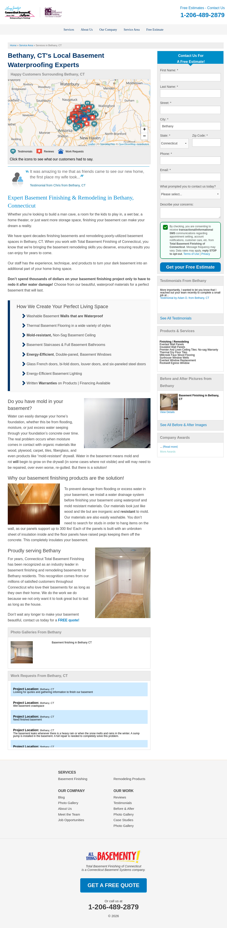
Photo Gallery (68, 803)
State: (165, 135)
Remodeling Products (129, 779)
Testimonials (123, 803)
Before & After (124, 808)
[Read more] (170, 446)
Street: (165, 103)
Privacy (205, 253)
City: (164, 119)
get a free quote (113, 885)
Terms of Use (191, 253)
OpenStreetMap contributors (134, 144)
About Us (65, 808)
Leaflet (91, 144)
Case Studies (123, 820)
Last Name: (169, 86)
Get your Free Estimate (190, 267)
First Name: (169, 70)
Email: (165, 170)
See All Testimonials (176, 318)
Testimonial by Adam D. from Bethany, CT (184, 297)
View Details (167, 412)
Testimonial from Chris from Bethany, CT (58, 185)
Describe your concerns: (177, 204)
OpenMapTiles (107, 144)
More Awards (168, 451)
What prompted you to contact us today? (188, 186)
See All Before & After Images (183, 425)
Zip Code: (200, 135)
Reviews (120, 797)
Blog (61, 797)
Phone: (166, 154)
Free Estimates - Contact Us (202, 12)
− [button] (144, 136)
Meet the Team (69, 814)
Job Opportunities (71, 820)
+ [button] (144, 129)
